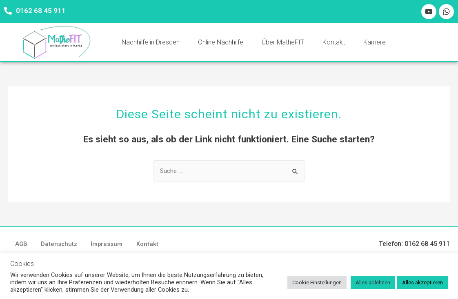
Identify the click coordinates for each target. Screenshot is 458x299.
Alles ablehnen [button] (373, 282)
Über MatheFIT (283, 43)
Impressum (115, 245)
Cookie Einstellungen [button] (317, 282)
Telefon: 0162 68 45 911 (414, 245)
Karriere (374, 43)
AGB (22, 245)
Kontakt (333, 43)
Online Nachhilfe (220, 43)
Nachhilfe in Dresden (151, 43)
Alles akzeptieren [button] (422, 282)
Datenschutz (63, 245)
